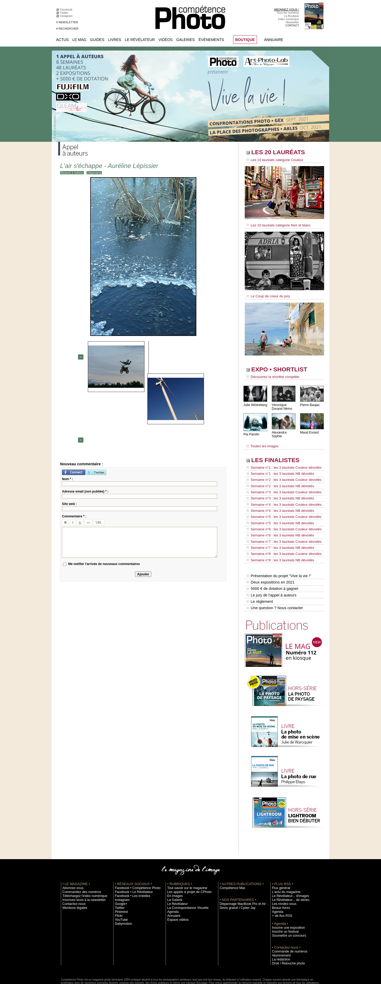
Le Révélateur (140, 40)
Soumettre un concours (286, 906)
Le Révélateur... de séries (288, 871)
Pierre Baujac (309, 402)
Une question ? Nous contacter (274, 579)
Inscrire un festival (283, 902)
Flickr (118, 887)
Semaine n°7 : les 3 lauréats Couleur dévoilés (281, 522)
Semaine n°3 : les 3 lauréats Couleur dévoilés (281, 482)
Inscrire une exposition (286, 898)
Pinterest (120, 883)
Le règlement (260, 574)
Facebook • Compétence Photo (134, 859)
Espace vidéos (176, 890)
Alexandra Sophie (284, 429)
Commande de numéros (287, 922)
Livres (114, 40)
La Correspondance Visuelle (185, 879)
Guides (97, 40)
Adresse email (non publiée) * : (85, 409)
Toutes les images (261, 441)
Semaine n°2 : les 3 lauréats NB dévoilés (277, 477)
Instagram (67, 15)
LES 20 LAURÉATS (282, 153)
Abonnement (280, 926)
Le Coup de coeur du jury (266, 294)
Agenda (172, 883)
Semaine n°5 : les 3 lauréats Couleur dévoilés (281, 502)
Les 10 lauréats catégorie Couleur (272, 160)
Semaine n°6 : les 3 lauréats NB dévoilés (277, 517)
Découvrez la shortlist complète (271, 374)
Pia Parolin (251, 431)
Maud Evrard (309, 429)
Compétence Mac (231, 859)
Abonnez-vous (71, 859)
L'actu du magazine (284, 863)
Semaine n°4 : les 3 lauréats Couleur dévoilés (281, 492)
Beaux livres (279, 879)
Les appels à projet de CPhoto (186, 863)
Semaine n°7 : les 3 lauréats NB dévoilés (277, 527)
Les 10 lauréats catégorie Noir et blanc (276, 224)
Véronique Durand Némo (282, 403)
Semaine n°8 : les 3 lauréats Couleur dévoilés (281, 532)
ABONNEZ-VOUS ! (286, 9)
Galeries (185, 40)
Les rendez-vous (282, 875)
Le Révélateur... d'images (288, 867)
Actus (62, 40)
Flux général (280, 859)
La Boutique (291, 15)
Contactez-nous (72, 875)
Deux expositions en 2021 (270, 557)
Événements (211, 40)
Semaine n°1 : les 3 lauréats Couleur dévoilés (281, 461)
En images (173, 867)
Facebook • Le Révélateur (131, 863)
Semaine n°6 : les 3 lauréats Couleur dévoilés (281, 512)
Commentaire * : (74, 433)
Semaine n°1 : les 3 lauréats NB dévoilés (277, 466)
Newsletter (292, 22)
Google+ (120, 875)
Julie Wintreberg (254, 402)
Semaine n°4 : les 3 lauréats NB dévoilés (277, 497)
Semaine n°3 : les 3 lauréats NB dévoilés (277, 487)
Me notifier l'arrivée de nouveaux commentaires (104, 481)
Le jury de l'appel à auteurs (271, 568)
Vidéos (165, 40)
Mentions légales (73, 879)
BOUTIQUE (245, 40)
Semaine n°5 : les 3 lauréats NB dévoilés (277, 507)
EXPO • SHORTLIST (284, 367)
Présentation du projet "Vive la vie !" (278, 552)
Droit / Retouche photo (286, 934)
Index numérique (288, 19)
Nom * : (67, 396)
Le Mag (79, 40)
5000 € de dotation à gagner (272, 563)
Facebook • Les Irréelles (130, 867)
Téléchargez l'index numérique (81, 867)
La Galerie (173, 871)
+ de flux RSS (280, 887)
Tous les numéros (288, 12)
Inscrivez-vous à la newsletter (80, 871)
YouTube (120, 890)
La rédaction (280, 930)
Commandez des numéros (79, 863)
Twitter (65, 12)
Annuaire (273, 40)
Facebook (67, 9)
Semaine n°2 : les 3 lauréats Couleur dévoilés (281, 471)
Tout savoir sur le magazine (184, 859)
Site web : (69, 421)
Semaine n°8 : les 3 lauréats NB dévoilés (277, 537)
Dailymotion (122, 894)
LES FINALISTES (279, 454)
